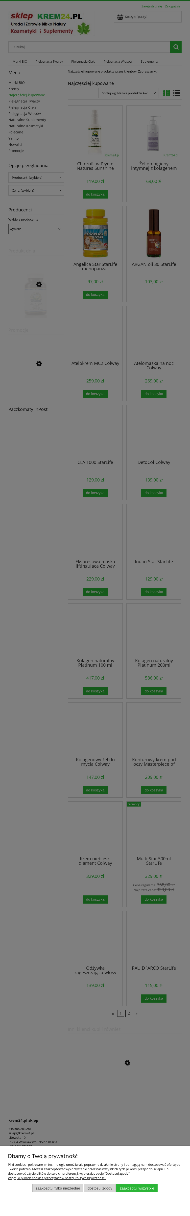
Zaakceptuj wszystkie (137, 1188)
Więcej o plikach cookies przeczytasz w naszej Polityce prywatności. (57, 1178)
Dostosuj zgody (100, 1188)
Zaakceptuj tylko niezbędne (58, 1188)
